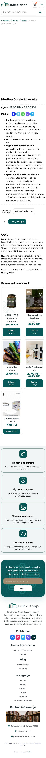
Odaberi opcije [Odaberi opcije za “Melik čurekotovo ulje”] (34, 383)
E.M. (30, 752)
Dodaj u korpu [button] (11, 332)
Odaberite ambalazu (6, 211)
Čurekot (14, 20)
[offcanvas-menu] (42, 4)
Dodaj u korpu (17, 222)
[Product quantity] (4, 221)
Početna (5, 20)
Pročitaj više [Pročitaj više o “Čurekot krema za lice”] (11, 431)
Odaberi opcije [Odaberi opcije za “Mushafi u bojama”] (11, 383)
